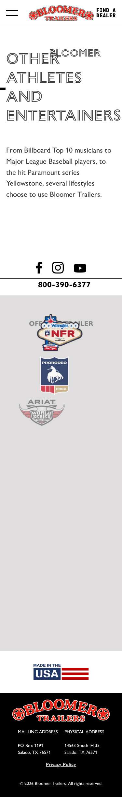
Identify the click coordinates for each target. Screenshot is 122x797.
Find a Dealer (106, 13)
